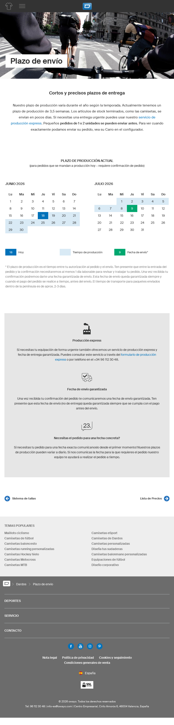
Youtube (80, 646)
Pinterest (99, 646)
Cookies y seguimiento (115, 657)
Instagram (90, 646)
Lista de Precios (151, 498)
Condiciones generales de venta (87, 662)
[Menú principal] (22, 6)
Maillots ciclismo (16, 533)
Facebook (71, 646)
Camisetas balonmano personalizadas (119, 554)
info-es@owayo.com (59, 706)
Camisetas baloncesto (20, 543)
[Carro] (164, 5)
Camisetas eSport (104, 533)
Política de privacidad (78, 657)
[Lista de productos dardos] (8, 6)
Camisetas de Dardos (107, 538)
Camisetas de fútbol (19, 538)
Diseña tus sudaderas (107, 549)
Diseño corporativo (105, 565)
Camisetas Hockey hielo (21, 554)
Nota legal (49, 657)
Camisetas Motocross (20, 559)
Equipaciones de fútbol (108, 559)
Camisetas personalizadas (111, 543)
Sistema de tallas (24, 498)
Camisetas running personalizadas (29, 549)
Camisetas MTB (15, 565)
